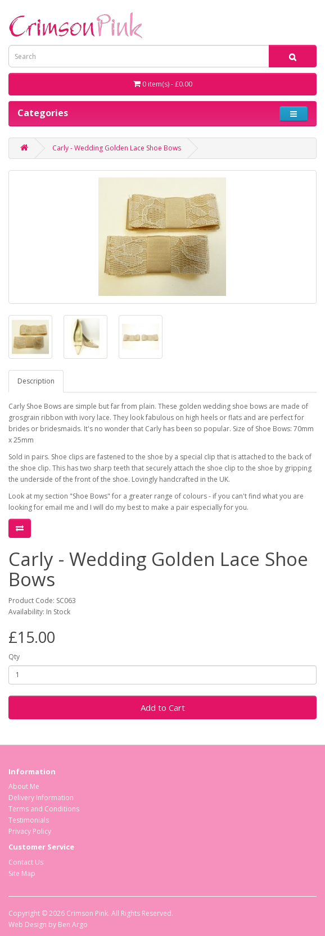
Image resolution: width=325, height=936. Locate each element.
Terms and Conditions (43, 809)
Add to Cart (163, 707)
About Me (23, 786)
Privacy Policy (29, 831)
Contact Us (25, 862)
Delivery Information (41, 797)
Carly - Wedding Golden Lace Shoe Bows (116, 148)
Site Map (21, 873)
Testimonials (28, 820)
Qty (14, 656)
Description (36, 381)
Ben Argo (73, 924)
